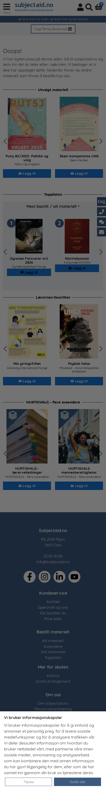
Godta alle (77, 782)
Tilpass (28, 782)
